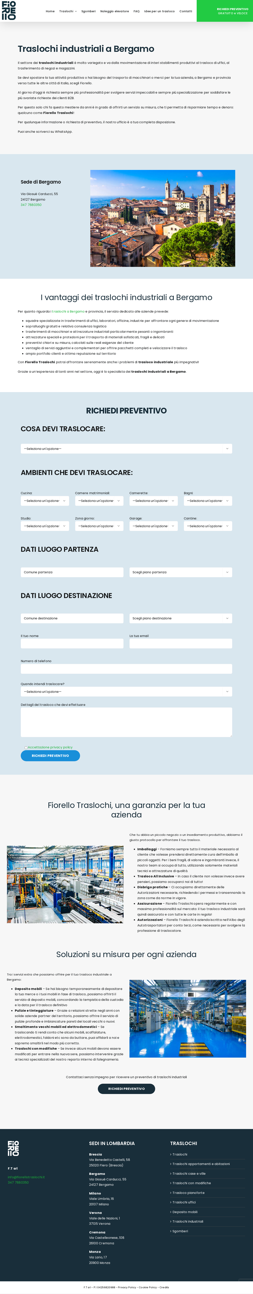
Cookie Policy (148, 1287)
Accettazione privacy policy (50, 747)
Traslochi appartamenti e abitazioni (201, 1164)
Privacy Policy (127, 1287)
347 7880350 (31, 205)
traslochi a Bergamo (68, 311)
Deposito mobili (185, 1212)
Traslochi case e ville (189, 1174)
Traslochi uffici (184, 1202)
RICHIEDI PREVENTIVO (126, 1089)
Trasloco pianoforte (189, 1193)
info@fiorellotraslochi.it (26, 1177)
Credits (164, 1287)
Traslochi (180, 1154)
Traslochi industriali (188, 1222)
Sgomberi (180, 1231)
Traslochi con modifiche (192, 1183)
